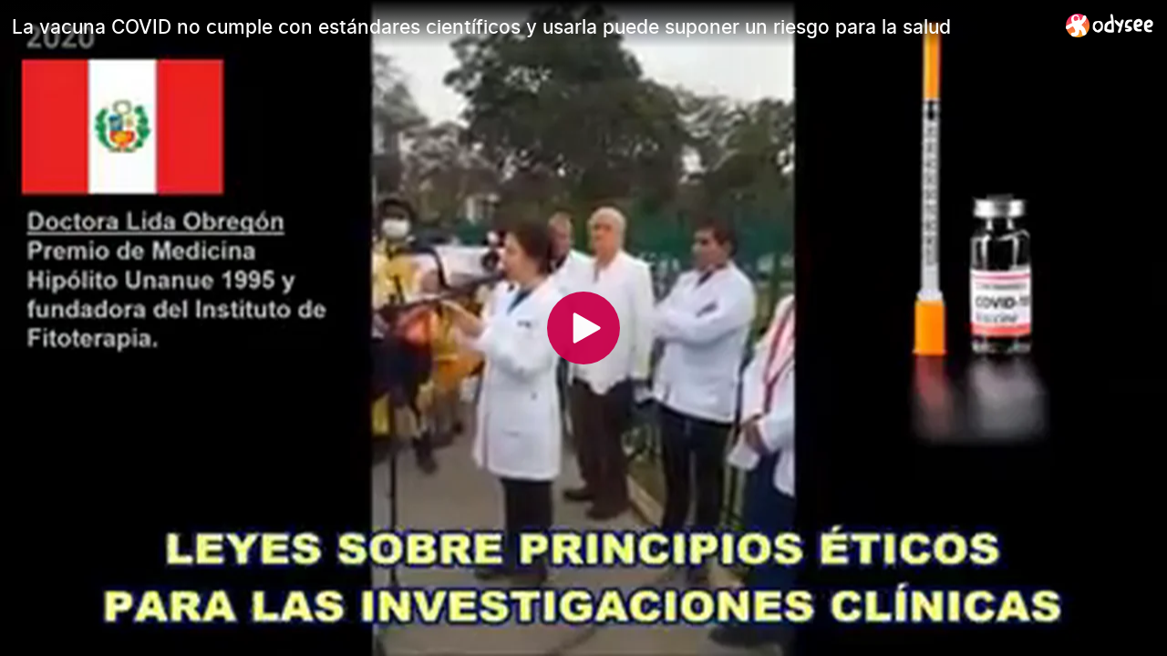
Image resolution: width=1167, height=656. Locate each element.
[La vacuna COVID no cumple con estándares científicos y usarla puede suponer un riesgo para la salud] (531, 26)
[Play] (583, 328)
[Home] (1110, 25)
